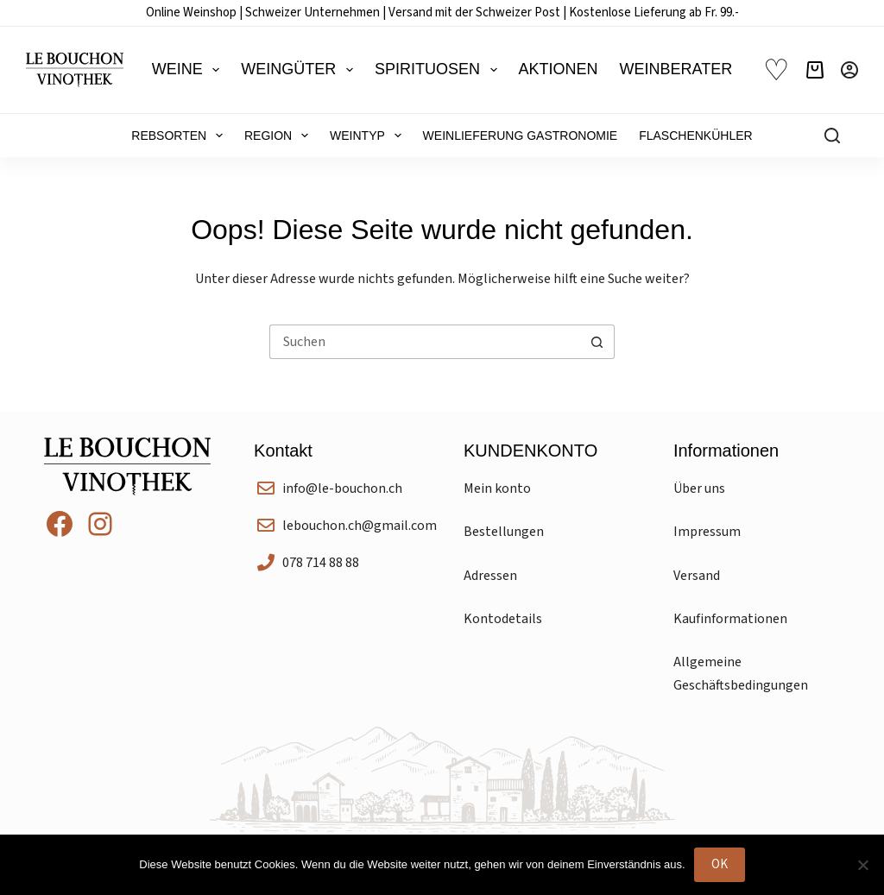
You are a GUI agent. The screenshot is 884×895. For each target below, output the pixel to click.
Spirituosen (439, 70)
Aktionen (558, 69)
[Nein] (862, 864)
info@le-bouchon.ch (342, 488)
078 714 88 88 (320, 562)
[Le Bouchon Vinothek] (74, 69)
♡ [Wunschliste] (776, 70)
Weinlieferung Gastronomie (520, 135)
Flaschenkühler (695, 135)
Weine (189, 70)
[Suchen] (832, 135)
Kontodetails (503, 618)
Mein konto (497, 488)
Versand (696, 575)
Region (279, 135)
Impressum (707, 531)
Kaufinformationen (730, 618)
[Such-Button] (597, 342)
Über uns (699, 488)
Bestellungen (504, 531)
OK (719, 864)
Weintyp (369, 135)
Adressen (490, 575)
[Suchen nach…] (424, 342)
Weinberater (676, 69)
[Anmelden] (849, 70)
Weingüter (300, 70)
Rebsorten (180, 135)
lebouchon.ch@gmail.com (359, 525)
